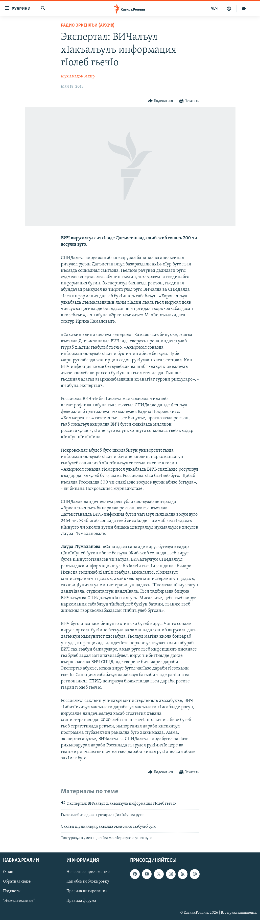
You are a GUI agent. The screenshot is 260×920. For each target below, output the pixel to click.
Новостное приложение (88, 872)
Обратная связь (17, 882)
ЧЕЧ (214, 9)
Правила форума (81, 901)
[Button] (160, 101)
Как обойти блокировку (87, 882)
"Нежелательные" (19, 901)
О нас (8, 872)
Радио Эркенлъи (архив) (87, 25)
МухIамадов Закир (78, 76)
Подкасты (11, 891)
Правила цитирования (86, 891)
